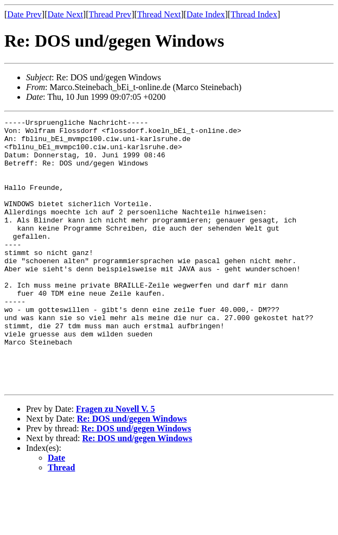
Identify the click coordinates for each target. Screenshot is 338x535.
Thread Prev (109, 14)
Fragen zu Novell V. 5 (115, 462)
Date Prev (24, 14)
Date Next (65, 14)
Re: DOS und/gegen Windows (132, 472)
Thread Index (254, 14)
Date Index (206, 14)
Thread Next (159, 14)
